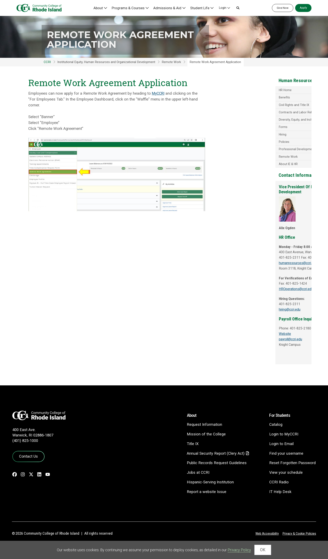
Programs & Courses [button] (133, 8)
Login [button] (222, 8)
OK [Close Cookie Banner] (262, 550)
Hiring (241, 136)
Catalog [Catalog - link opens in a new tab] (275, 433)
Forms (241, 128)
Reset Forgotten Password (292, 471)
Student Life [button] (200, 8)
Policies (242, 144)
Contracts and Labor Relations (258, 113)
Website (243, 347)
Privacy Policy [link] (239, 551)
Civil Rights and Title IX (253, 105)
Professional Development (255, 151)
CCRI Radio (278, 491)
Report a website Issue (203, 500)
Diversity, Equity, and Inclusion (257, 121)
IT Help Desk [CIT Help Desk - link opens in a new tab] (279, 500)
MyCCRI (159, 93)
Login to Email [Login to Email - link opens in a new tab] (280, 452)
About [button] (104, 8)
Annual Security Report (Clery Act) (213, 462)
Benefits (243, 98)
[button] (237, 8)
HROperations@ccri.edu (255, 302)
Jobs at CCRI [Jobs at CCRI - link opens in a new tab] (194, 481)
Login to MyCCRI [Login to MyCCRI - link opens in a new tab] (283, 443)
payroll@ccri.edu (250, 353)
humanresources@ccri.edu (258, 276)
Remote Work (171, 62)
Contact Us (27, 465)
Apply (303, 7)
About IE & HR (247, 166)
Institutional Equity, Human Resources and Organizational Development (106, 62)
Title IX (189, 452)
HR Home (244, 90)
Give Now (282, 7)
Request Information (201, 433)
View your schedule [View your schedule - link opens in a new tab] (285, 481)
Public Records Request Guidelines (214, 472)
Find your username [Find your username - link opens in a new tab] (285, 462)
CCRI (47, 62)
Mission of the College (203, 443)
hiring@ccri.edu (249, 323)
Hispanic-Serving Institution (207, 491)
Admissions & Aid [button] (169, 8)
